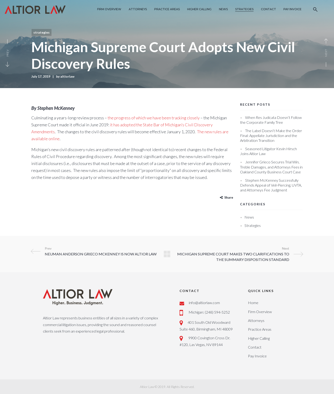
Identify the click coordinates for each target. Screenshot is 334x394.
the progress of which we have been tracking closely (154, 117)
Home (253, 302)
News (249, 217)
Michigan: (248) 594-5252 (209, 312)
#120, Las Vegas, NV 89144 (201, 344)
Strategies (41, 32)
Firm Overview (260, 311)
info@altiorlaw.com (204, 302)
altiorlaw (67, 76)
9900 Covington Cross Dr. (209, 338)
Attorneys (256, 320)
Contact (254, 347)
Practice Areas (259, 329)
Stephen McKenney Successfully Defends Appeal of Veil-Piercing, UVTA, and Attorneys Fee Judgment (271, 185)
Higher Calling (259, 338)
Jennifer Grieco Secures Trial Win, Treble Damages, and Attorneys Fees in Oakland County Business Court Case (271, 167)
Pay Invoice (257, 356)
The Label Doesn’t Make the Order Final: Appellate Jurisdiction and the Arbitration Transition (271, 135)
